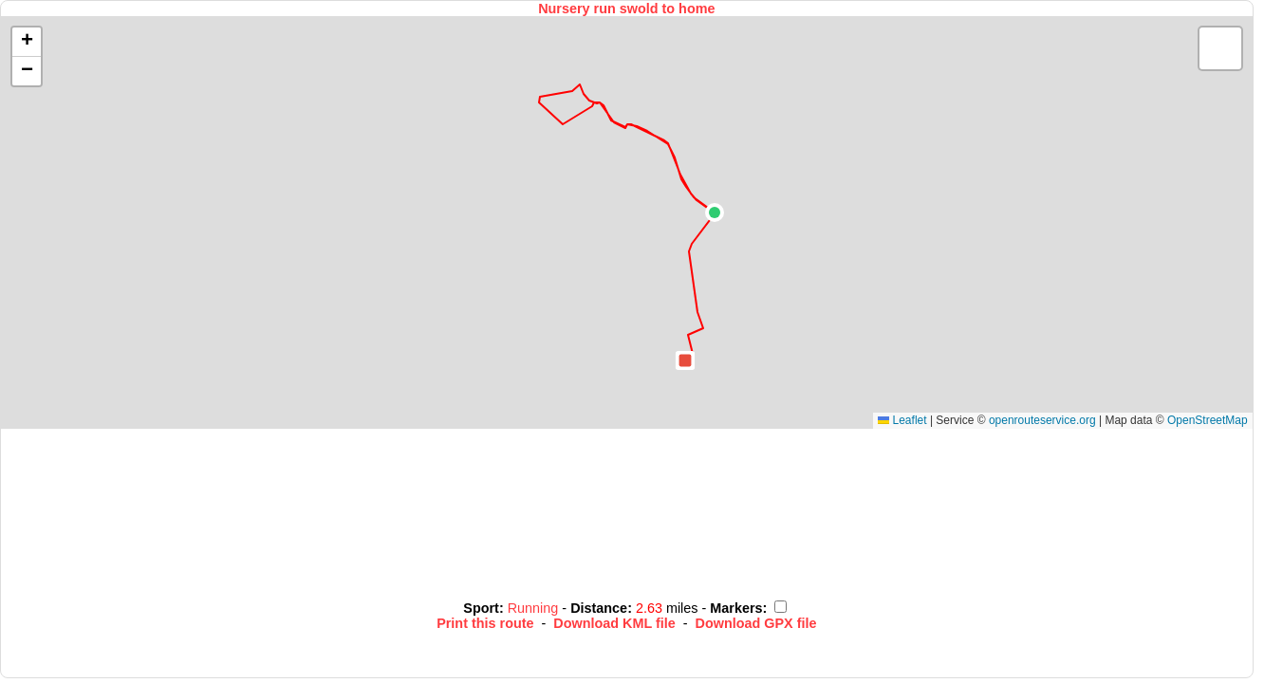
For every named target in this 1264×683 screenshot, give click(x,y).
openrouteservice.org (1042, 420)
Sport (481, 608)
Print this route (485, 623)
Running (535, 608)
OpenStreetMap (1207, 420)
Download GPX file (756, 623)
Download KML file (614, 623)
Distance (598, 608)
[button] (714, 212)
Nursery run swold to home (626, 8)
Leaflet (902, 420)
